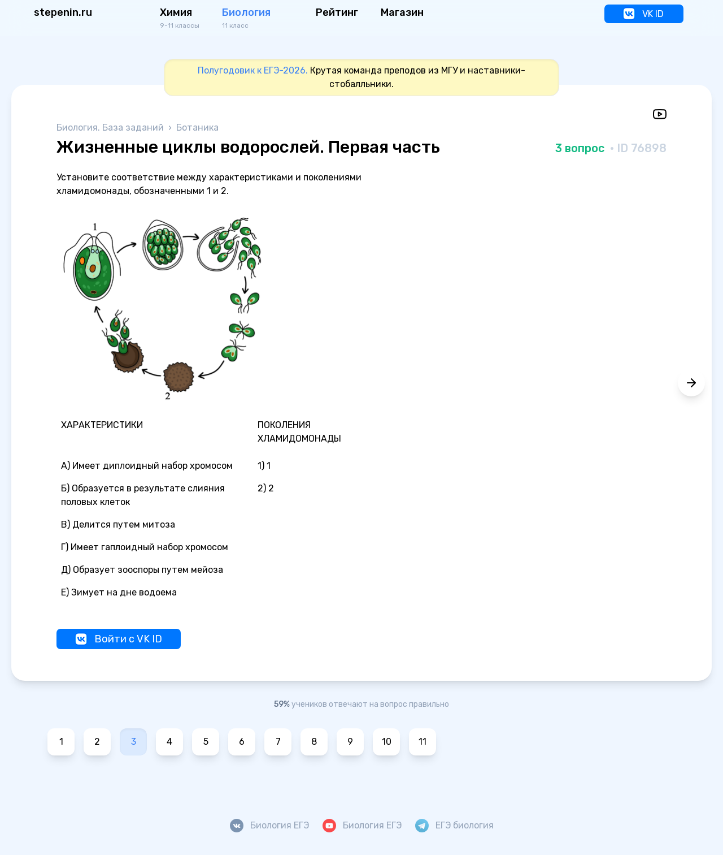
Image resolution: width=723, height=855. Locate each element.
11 (422, 741)
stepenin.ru (63, 12)
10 (386, 741)
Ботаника (197, 127)
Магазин (402, 12)
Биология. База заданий (111, 127)
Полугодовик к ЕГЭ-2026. (253, 70)
